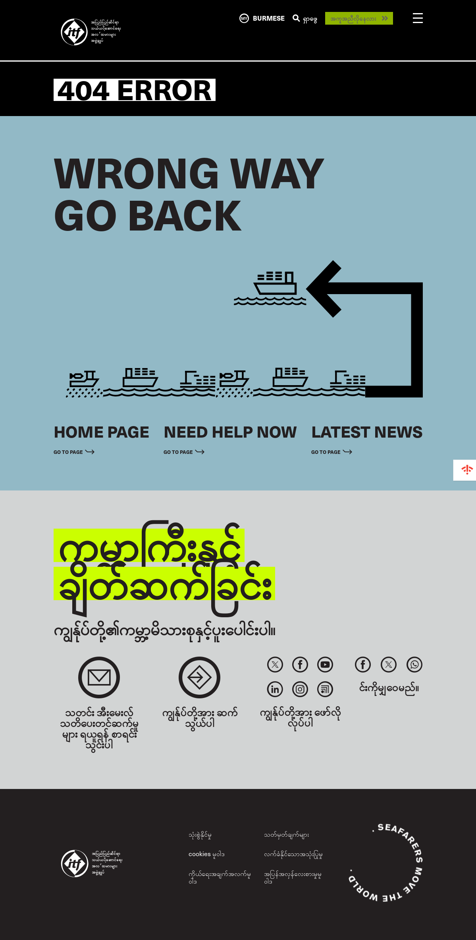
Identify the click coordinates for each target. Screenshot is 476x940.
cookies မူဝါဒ (207, 853)
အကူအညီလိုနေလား (353, 18)
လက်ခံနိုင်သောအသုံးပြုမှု (293, 853)
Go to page (68, 451)
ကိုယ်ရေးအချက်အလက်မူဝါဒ (220, 877)
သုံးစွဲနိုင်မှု (200, 834)
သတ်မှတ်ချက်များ (286, 834)
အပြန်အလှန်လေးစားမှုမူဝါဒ (293, 877)
